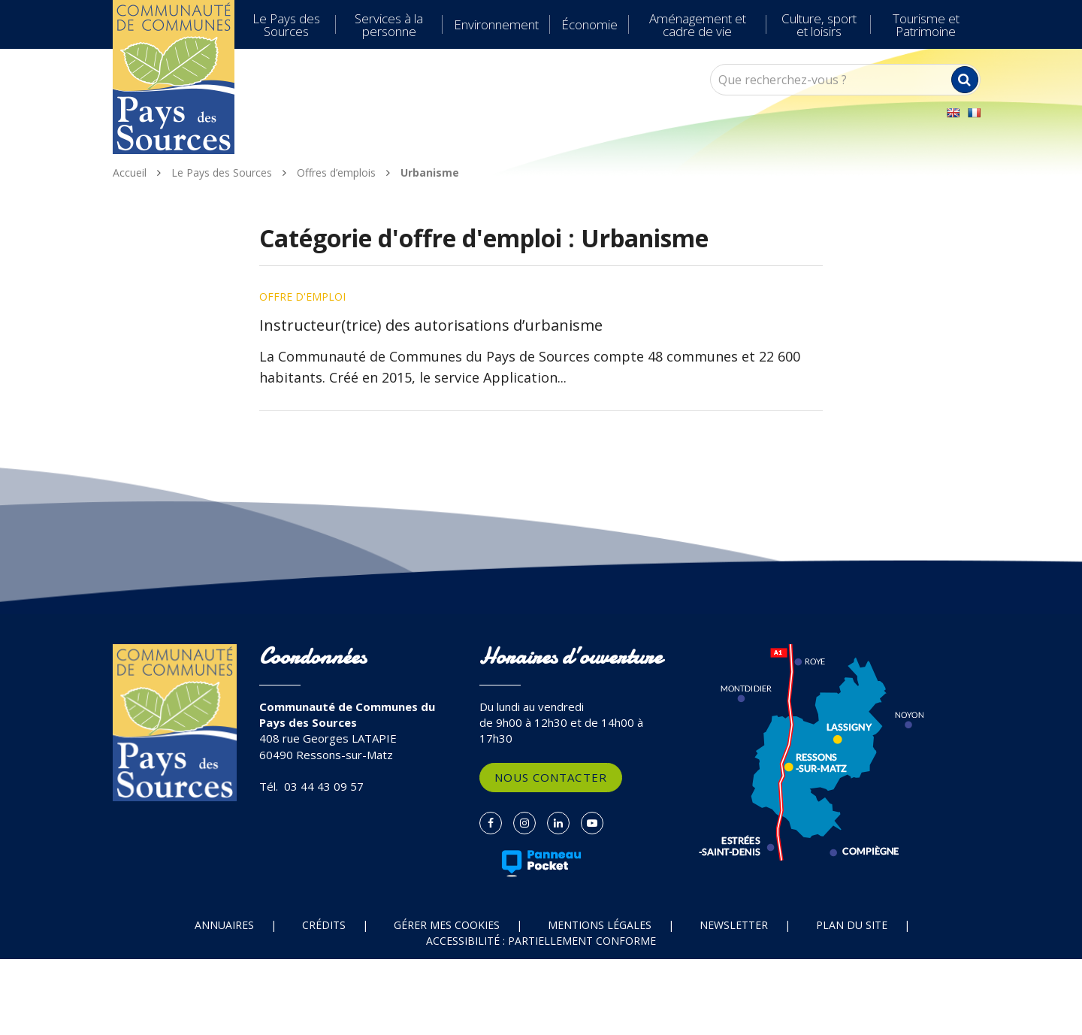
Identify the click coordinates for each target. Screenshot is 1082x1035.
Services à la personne (389, 25)
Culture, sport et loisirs (819, 25)
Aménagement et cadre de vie (697, 25)
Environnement (496, 24)
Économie (589, 24)
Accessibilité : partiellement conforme (541, 941)
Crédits (324, 925)
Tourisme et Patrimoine (926, 25)
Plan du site (851, 925)
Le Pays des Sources (286, 25)
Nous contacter (550, 777)
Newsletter (734, 925)
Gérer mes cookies (447, 925)
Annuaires (224, 925)
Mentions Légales (599, 925)
